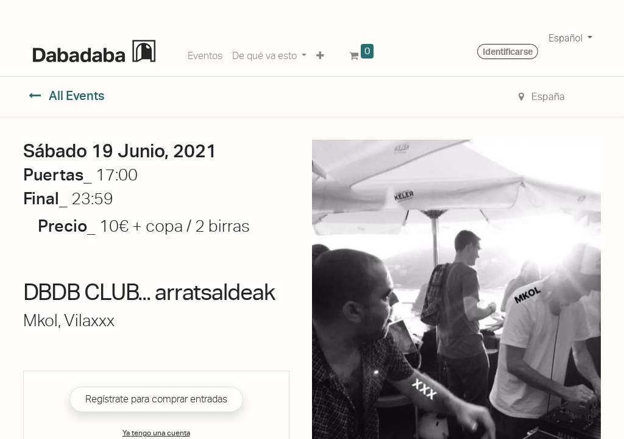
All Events (67, 95)
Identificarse (508, 52)
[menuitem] (205, 53)
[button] (320, 53)
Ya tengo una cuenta (156, 433)
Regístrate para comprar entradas (156, 399)
